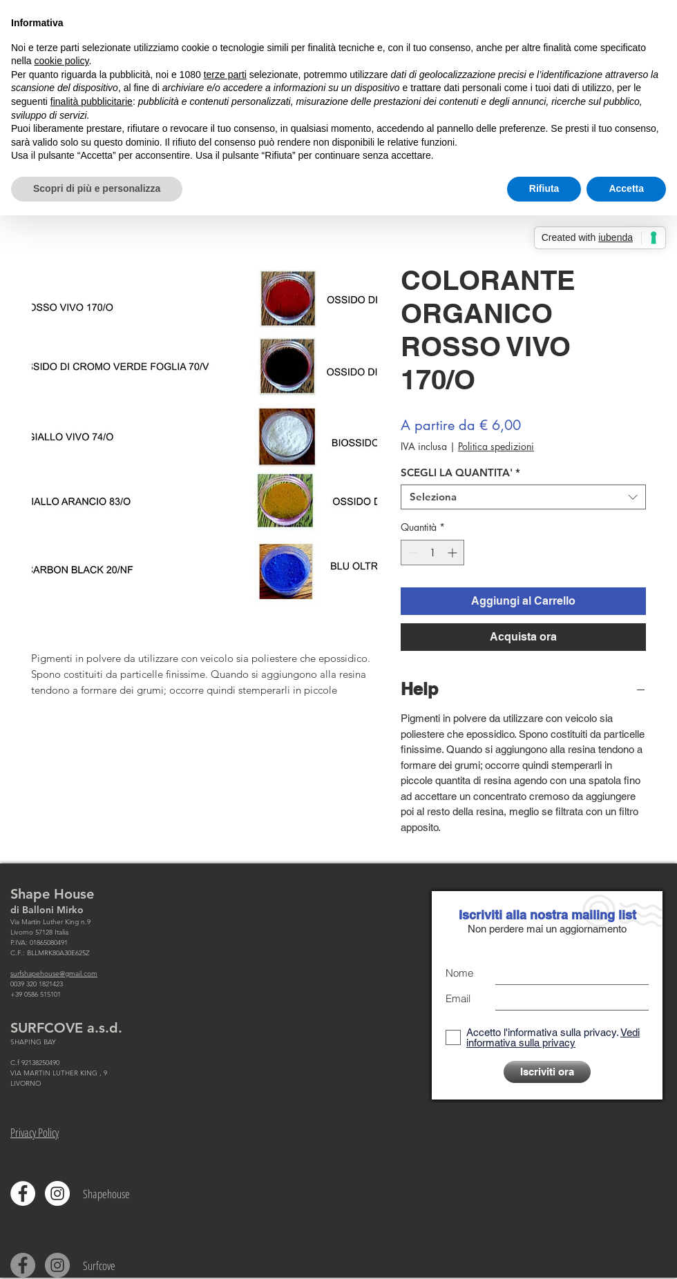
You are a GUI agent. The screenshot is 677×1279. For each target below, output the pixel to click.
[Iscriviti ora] (547, 1072)
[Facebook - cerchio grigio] (22, 1265)
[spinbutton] (432, 552)
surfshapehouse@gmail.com (53, 973)
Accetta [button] (626, 188)
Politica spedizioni (496, 446)
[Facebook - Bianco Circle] (22, 1193)
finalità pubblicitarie (91, 101)
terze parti (225, 74)
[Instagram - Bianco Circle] (57, 1193)
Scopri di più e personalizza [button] (96, 188)
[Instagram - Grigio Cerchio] (57, 1265)
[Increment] (453, 552)
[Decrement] (411, 552)
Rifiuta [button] (544, 188)
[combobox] (523, 497)
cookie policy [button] (61, 60)
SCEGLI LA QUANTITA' (460, 473)
